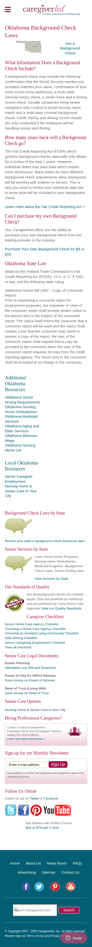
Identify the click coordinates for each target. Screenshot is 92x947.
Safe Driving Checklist (21, 638)
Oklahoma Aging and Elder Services (22, 428)
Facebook (50, 798)
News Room (57, 863)
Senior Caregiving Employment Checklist (35, 642)
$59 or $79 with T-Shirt (42, 828)
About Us (33, 863)
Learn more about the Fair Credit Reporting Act (43, 207)
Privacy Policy (59, 936)
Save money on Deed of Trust (27, 693)
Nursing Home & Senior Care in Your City (21, 491)
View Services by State (51, 578)
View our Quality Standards (61, 608)
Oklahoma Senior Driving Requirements (22, 399)
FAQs (77, 863)
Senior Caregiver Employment (19, 478)
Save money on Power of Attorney (30, 680)
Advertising (27, 872)
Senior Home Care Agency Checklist (31, 624)
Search (69, 910)
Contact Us (70, 872)
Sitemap (48, 872)
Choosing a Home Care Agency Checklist (35, 629)
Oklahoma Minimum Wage (21, 438)
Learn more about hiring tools (24, 738)
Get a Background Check (70, 48)
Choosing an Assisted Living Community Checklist (41, 633)
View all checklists (18, 647)
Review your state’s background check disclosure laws (45, 541)
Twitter (34, 798)
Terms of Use (35, 936)
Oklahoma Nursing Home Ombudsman (21, 409)
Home (15, 863)
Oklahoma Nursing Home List (20, 447)
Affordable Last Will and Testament (30, 668)
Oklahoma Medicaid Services (21, 418)
